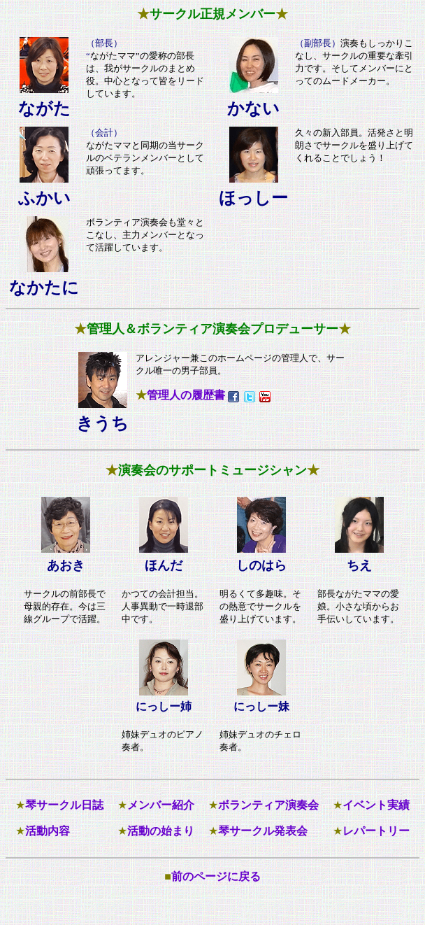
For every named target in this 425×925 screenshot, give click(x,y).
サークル (175, 14)
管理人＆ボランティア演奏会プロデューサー (212, 329)
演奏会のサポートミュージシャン (212, 470)
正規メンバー (237, 14)
